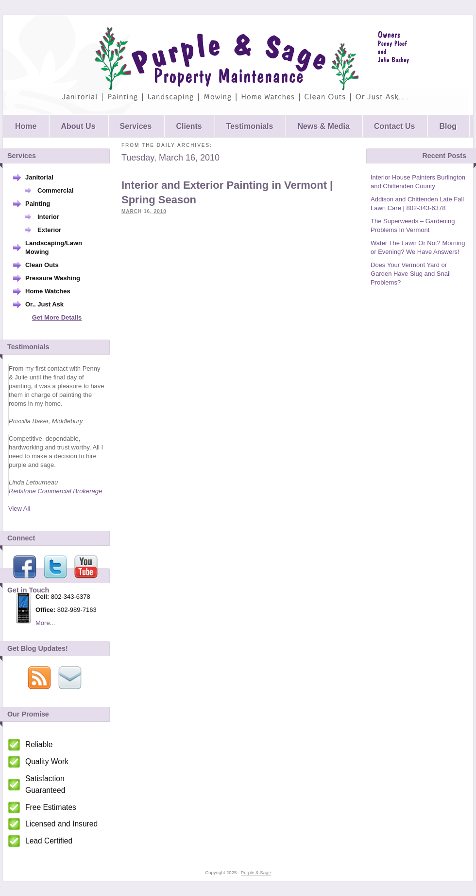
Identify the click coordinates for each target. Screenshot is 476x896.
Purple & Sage (235, 65)
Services (136, 126)
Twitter (55, 566)
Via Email (70, 677)
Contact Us (394, 126)
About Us (78, 126)
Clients (189, 126)
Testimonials (249, 126)
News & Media (323, 126)
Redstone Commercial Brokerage (55, 491)
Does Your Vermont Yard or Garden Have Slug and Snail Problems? (411, 273)
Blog (448, 126)
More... (45, 623)
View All (19, 508)
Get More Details (57, 317)
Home (25, 126)
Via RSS (39, 677)
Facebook (24, 566)
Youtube (86, 566)
